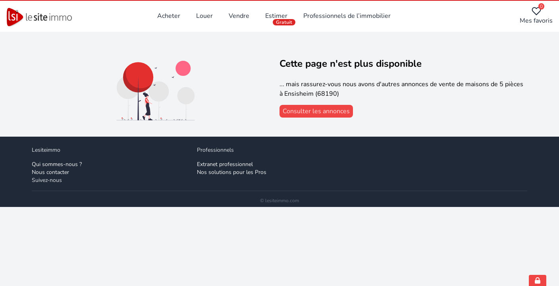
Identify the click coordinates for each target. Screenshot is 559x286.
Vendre (239, 16)
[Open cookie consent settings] (537, 280)
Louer (204, 16)
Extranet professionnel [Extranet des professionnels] (225, 164)
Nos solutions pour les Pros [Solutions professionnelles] (231, 172)
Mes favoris (536, 15)
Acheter (168, 16)
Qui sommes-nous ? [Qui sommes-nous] (57, 164)
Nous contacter (50, 172)
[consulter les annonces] (316, 111)
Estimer (276, 16)
